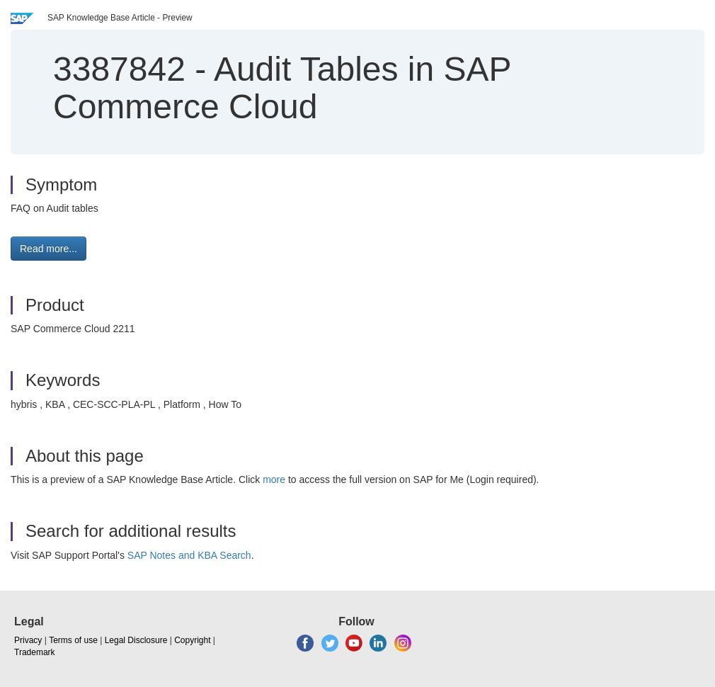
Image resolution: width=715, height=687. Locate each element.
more (274, 479)
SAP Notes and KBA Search (189, 555)
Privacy (28, 640)
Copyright (192, 640)
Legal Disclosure (136, 640)
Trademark (34, 652)
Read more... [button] (48, 248)
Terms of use (73, 640)
